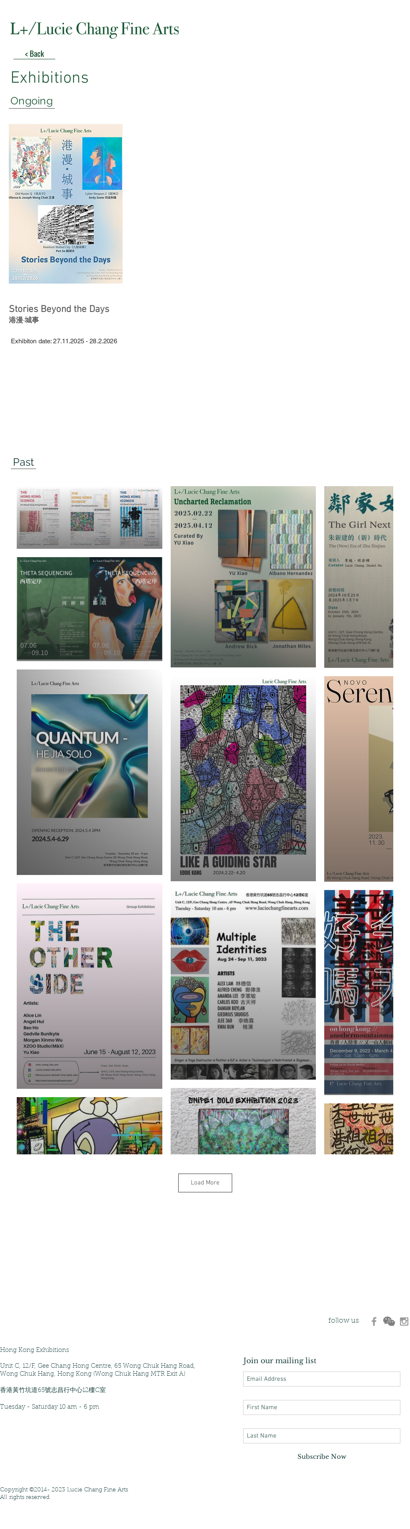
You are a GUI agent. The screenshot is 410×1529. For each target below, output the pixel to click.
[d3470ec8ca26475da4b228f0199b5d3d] (374, 1321)
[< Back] (34, 53)
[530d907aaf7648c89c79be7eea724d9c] (404, 1321)
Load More (205, 1183)
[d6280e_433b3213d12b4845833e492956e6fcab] (389, 1321)
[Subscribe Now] (321, 1457)
